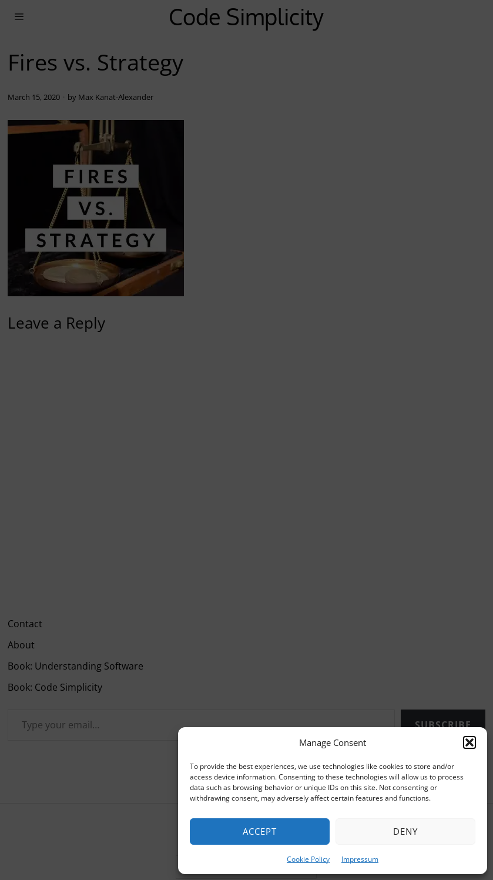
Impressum (359, 859)
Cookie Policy (308, 859)
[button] (469, 742)
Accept (260, 831)
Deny (405, 831)
